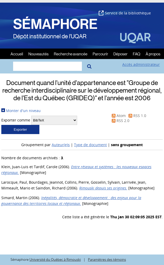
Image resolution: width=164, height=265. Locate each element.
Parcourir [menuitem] (100, 53)
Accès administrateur (141, 64)
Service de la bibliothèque (125, 12)
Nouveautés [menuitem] (38, 53)
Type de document (90, 144)
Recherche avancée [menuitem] (70, 53)
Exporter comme (15, 120)
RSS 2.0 (119, 120)
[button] (20, 129)
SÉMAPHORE (55, 24)
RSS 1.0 (136, 115)
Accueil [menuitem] (16, 53)
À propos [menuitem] (153, 53)
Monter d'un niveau (21, 110)
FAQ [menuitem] (136, 53)
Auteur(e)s (61, 144)
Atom (118, 115)
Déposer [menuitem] (120, 53)
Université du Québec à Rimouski (55, 259)
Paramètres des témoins (107, 259)
